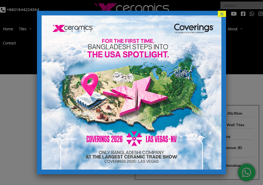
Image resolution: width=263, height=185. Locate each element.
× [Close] (222, 14)
